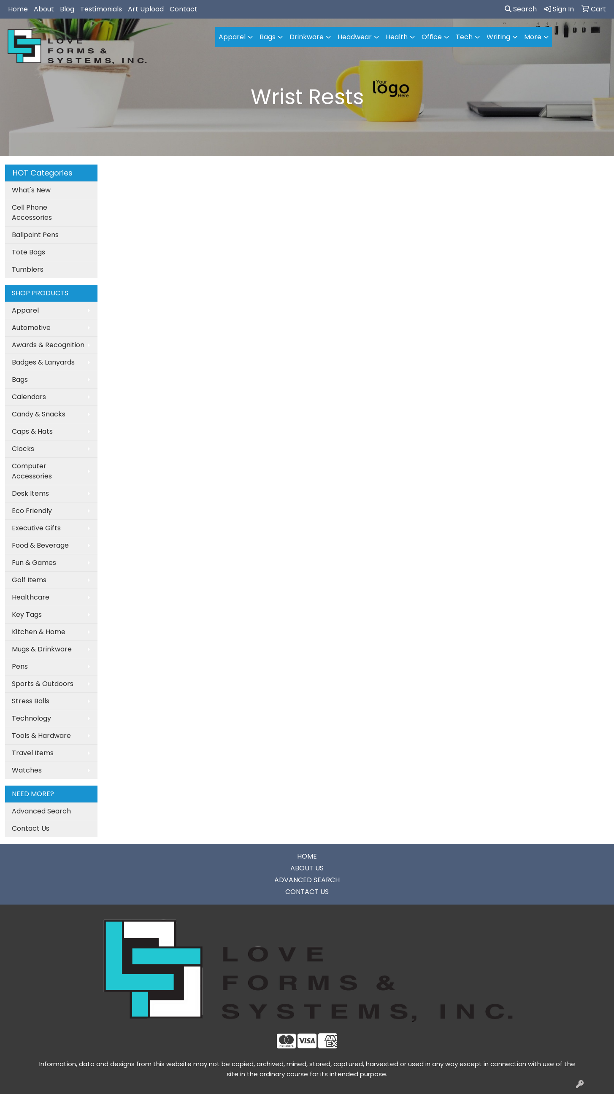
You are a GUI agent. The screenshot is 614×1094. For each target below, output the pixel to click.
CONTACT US (307, 892)
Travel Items (33, 753)
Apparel (25, 310)
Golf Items (29, 580)
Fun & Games (34, 562)
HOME (307, 856)
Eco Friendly (32, 511)
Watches (27, 770)
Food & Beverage (40, 545)
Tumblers (27, 269)
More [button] (532, 37)
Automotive (31, 327)
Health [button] (397, 37)
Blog (67, 9)
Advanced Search (41, 811)
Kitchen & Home (38, 632)
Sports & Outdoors (42, 684)
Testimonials (101, 9)
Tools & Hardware (41, 735)
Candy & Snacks (38, 414)
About (44, 9)
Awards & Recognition (48, 345)
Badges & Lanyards (43, 362)
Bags (20, 379)
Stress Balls (30, 701)
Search (521, 9)
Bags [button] (268, 37)
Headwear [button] (355, 37)
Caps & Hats (32, 431)
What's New (31, 190)
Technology (31, 718)
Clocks (23, 449)
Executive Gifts (36, 528)
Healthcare (30, 597)
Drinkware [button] (306, 37)
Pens (20, 666)
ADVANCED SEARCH (307, 880)
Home (18, 9)
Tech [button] (464, 37)
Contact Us (30, 828)
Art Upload (146, 9)
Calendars (29, 397)
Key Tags (27, 614)
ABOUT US (307, 868)
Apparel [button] (232, 37)
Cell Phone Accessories (32, 212)
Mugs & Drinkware (42, 649)
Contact (183, 9)
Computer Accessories (32, 471)
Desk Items (30, 493)
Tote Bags (28, 252)
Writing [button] (498, 37)
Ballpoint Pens (35, 235)
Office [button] (432, 37)
